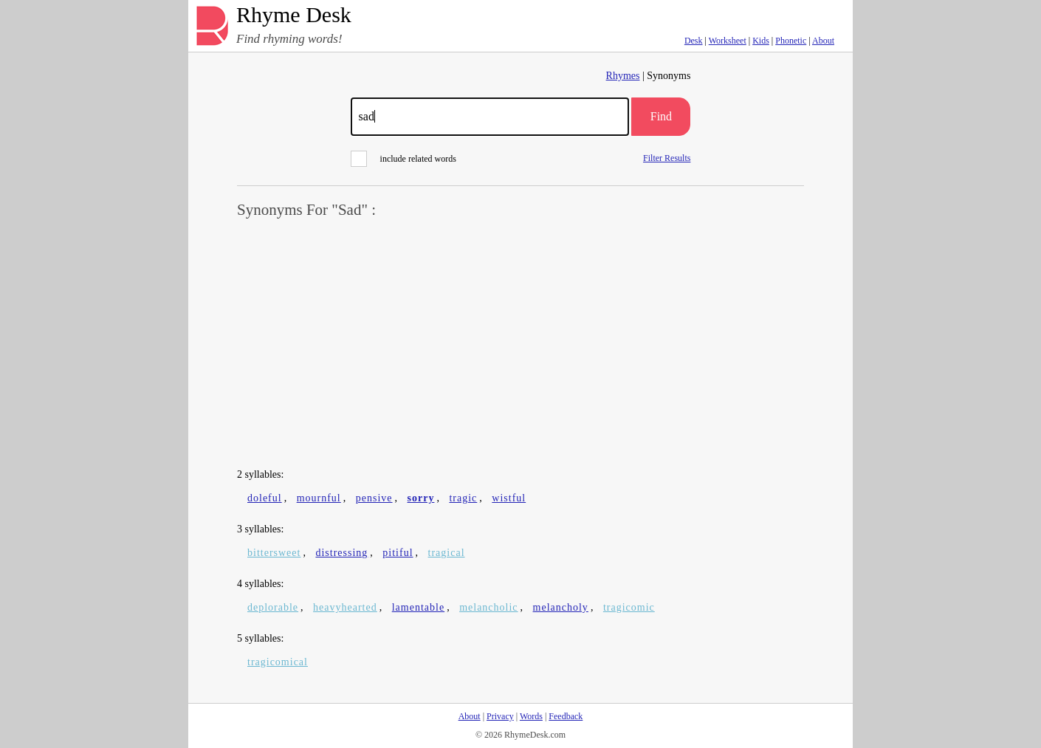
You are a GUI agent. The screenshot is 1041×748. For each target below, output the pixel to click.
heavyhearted (345, 607)
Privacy (500, 716)
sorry (421, 498)
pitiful (397, 552)
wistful (509, 498)
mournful (319, 498)
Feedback (566, 716)
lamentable (418, 607)
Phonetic (790, 40)
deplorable (272, 607)
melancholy (560, 607)
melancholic (488, 607)
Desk (693, 40)
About (823, 40)
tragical (446, 552)
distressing (341, 552)
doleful (264, 498)
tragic (463, 498)
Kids (760, 40)
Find (661, 116)
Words (531, 716)
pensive (374, 498)
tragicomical (277, 662)
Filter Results (666, 157)
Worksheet (727, 40)
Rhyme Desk (293, 15)
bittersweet (273, 552)
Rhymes (623, 75)
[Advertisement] (520, 344)
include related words (403, 159)
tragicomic (629, 607)
